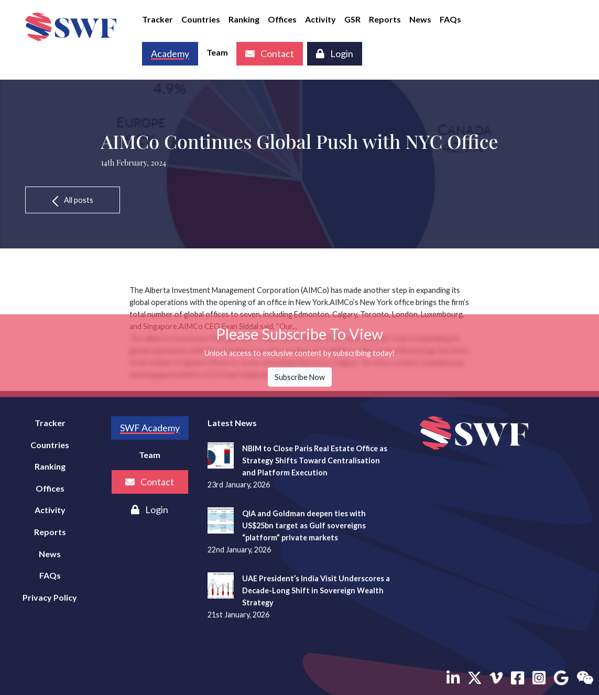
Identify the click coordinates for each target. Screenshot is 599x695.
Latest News (232, 423)
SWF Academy (150, 427)
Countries (200, 19)
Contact (269, 53)
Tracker (157, 19)
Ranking (243, 19)
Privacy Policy (50, 597)
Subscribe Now (300, 377)
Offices (282, 19)
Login (334, 53)
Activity (320, 19)
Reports (385, 19)
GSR (352, 19)
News (420, 19)
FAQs (450, 19)
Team (217, 52)
